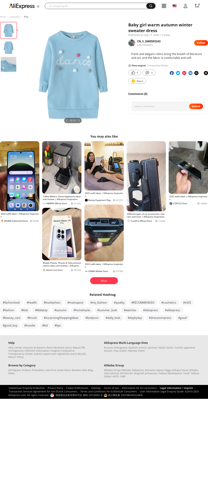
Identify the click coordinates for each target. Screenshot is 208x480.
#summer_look (107, 310)
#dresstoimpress (160, 318)
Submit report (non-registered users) (55, 353)
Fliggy (167, 370)
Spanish (133, 347)
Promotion (38, 370)
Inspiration (15, 16)
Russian (108, 347)
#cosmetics (168, 302)
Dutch (170, 347)
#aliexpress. (173, 310)
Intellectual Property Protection (27, 388)
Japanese (189, 347)
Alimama (150, 370)
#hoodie (29, 325)
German (152, 347)
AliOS (115, 376)
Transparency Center (20, 353)
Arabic (123, 350)
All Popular (14, 370)
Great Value (64, 370)
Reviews (76, 370)
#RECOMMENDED (142, 302)
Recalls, (82, 353)
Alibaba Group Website (117, 370)
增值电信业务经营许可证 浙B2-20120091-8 (78, 395)
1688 (122, 376)
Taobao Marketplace (170, 373)
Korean (108, 350)
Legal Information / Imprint (176, 388)
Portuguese (120, 347)
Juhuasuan (151, 373)
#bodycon (92, 318)
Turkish (179, 347)
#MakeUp (41, 310)
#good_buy (10, 325)
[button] (38, 6)
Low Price (50, 370)
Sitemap (96, 388)
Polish (141, 350)
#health (32, 302)
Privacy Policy (55, 388)
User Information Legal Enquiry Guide (162, 391)
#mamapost (75, 302)
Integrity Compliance (62, 350)
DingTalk (139, 373)
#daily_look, (113, 318)
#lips (58, 325)
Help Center (15, 347)
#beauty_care (11, 318)
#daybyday (135, 318)
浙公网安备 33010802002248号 (123, 395)
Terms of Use (111, 388)
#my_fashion (98, 302)
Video (11, 373)
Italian (162, 347)
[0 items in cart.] (197, 6)
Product (26, 370)
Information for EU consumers (139, 388)
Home (3, 16)
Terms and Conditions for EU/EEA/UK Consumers (108, 391)
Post (26, 16)
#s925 (187, 302)
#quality (119, 302)
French (143, 347)
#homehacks (81, 310)
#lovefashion (52, 302)
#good (182, 318)
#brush (32, 318)
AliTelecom (126, 373)
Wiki (84, 370)
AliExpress (138, 370)
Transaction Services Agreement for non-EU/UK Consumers (43, 391)
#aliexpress (150, 310)
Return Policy (16, 357)
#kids (24, 310)
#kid (45, 325)
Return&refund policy (59, 347)
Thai (115, 350)
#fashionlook (11, 302)
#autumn (60, 310)
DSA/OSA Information (37, 350)
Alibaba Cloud (180, 370)
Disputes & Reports (34, 347)
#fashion (8, 310)
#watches (130, 310)
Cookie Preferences (77, 388)
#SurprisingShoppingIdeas (61, 318)
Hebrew (132, 350)
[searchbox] (96, 6)
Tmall (186, 373)
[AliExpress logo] (21, 6)
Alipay (159, 370)
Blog (90, 370)
